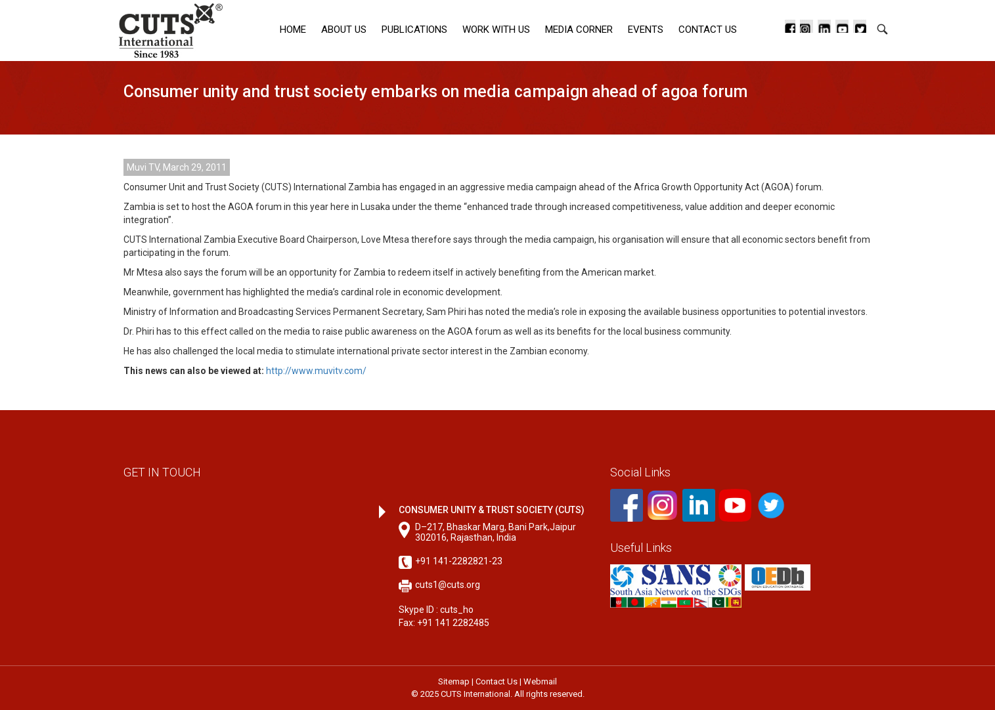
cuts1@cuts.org (447, 584)
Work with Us (496, 29)
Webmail (540, 681)
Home (293, 29)
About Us (343, 29)
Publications (414, 29)
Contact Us (707, 29)
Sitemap (454, 681)
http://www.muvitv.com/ (316, 370)
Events (645, 29)
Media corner (579, 29)
